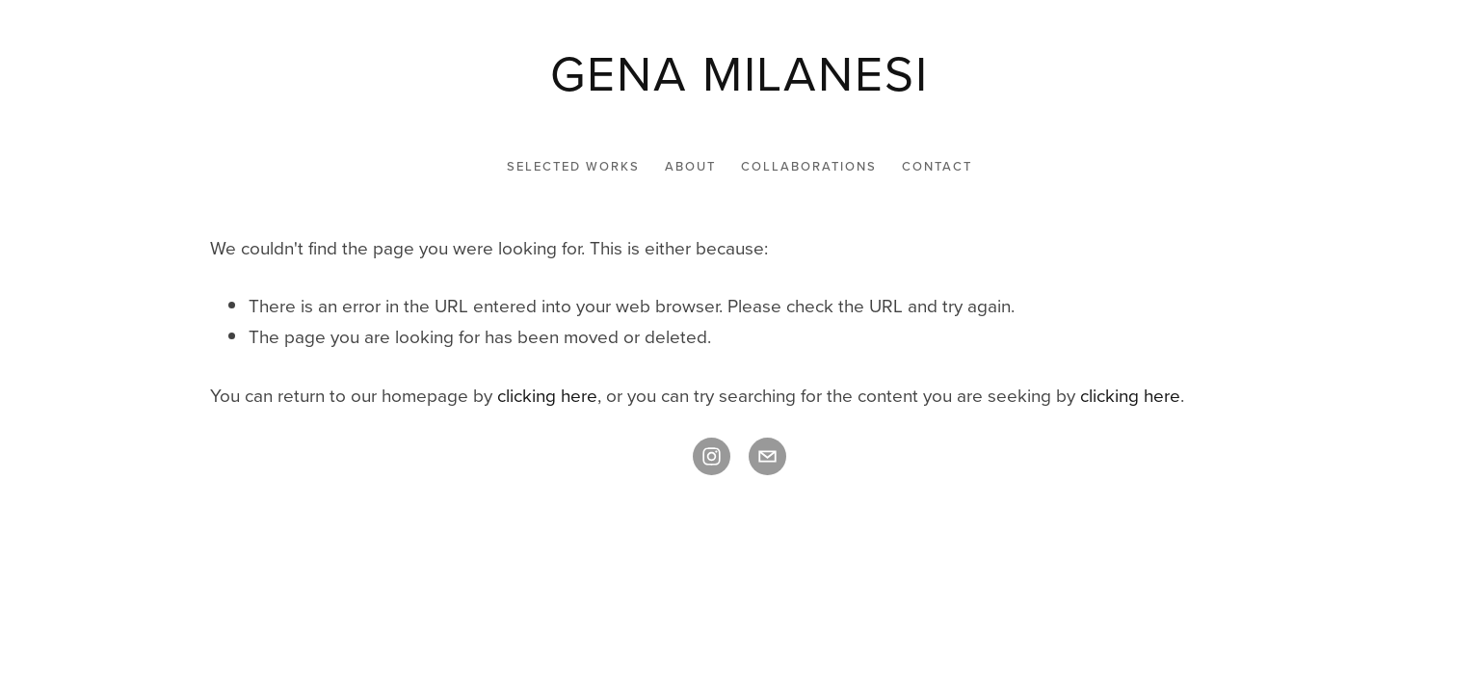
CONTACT (937, 165)
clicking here (547, 395)
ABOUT (690, 165)
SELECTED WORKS (573, 165)
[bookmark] (739, 72)
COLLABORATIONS (809, 165)
